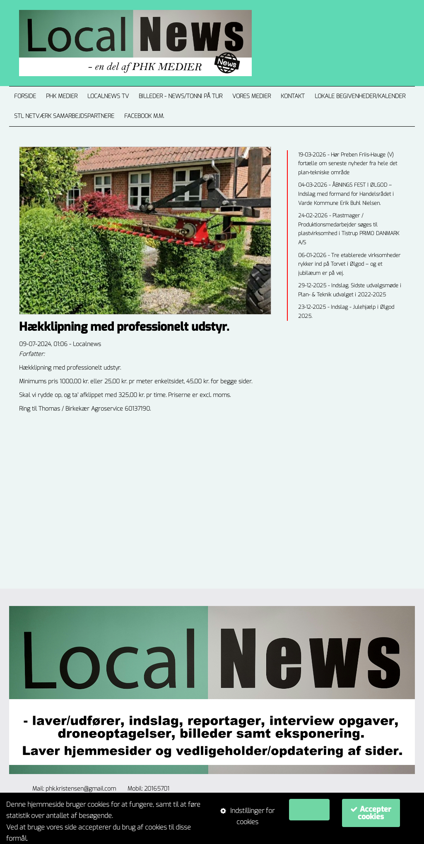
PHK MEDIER (61, 96)
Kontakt (293, 96)
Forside (25, 96)
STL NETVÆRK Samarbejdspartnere (64, 116)
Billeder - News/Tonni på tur (180, 96)
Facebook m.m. (144, 116)
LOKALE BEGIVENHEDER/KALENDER (360, 96)
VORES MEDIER (251, 96)
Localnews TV (108, 96)
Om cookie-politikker (59, 838)
